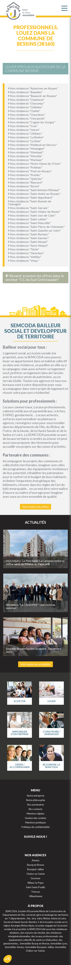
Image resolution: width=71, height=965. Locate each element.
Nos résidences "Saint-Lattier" (27, 219)
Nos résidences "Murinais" (25, 159)
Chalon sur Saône (36, 873)
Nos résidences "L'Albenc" (25, 133)
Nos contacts (35, 809)
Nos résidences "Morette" (25, 156)
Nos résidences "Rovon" (24, 186)
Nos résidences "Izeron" (24, 129)
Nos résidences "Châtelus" (25, 107)
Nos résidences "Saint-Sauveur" (28, 238)
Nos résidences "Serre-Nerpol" (28, 245)
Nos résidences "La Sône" (24, 141)
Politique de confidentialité (35, 827)
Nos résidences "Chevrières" (26, 114)
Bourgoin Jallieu (35, 869)
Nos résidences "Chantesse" (26, 99)
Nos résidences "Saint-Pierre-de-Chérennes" (36, 226)
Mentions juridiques (35, 822)
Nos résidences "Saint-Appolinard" (30, 197)
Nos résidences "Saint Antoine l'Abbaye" (34, 190)
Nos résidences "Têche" (23, 249)
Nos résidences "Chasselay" (26, 103)
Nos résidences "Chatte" (24, 111)
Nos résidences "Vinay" (23, 260)
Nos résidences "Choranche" (26, 118)
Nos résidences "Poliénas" (25, 167)
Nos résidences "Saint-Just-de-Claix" (32, 215)
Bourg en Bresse (35, 864)
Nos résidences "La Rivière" (26, 137)
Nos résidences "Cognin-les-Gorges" (31, 122)
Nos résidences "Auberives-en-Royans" (33, 88)
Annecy (35, 860)
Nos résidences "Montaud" (25, 152)
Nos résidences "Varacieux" (26, 253)
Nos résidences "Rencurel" (25, 182)
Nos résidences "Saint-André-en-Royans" (34, 193)
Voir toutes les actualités (35, 664)
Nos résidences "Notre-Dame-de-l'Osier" (34, 163)
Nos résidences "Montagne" (26, 148)
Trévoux (35, 891)
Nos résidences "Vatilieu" (24, 256)
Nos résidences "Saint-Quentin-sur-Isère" (34, 230)
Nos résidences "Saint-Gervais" (28, 208)
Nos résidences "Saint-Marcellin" (29, 223)
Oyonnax (35, 878)
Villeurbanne (35, 896)
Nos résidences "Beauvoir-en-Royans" (32, 96)
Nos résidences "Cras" (23, 126)
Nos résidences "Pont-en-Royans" (30, 171)
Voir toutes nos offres (35, 506)
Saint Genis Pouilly (35, 887)
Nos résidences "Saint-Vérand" (28, 241)
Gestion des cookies (35, 818)
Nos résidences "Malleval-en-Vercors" (32, 144)
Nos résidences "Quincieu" (25, 178)
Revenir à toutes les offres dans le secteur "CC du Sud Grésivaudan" (35, 278)
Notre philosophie (35, 800)
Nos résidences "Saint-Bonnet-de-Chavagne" (30, 202)
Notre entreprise (35, 795)
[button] (7, 959)
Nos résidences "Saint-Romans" (28, 234)
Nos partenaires (35, 804)
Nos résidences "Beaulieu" (25, 92)
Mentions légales (35, 813)
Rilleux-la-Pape (35, 882)
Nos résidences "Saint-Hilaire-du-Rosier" (34, 211)
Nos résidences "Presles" (24, 175)
